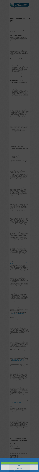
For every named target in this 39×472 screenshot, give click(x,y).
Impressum (26, 470)
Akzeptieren (19, 462)
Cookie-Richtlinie (13, 470)
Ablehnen (19, 465)
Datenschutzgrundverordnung (20, 470)
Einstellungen (19, 468)
